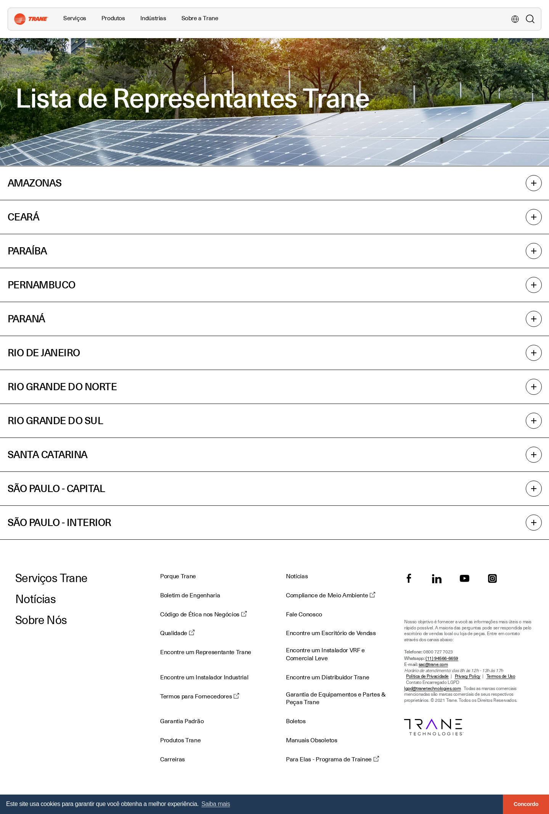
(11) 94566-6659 (441, 658)
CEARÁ (274, 217)
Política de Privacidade (427, 676)
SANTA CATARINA (274, 454)
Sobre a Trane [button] (199, 18)
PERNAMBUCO (274, 285)
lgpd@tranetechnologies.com (432, 689)
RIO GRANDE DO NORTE (274, 386)
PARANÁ (274, 319)
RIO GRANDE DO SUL (274, 420)
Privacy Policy (467, 676)
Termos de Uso (500, 676)
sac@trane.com (433, 665)
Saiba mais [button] (215, 804)
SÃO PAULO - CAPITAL (274, 488)
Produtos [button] (113, 18)
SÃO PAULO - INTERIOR (274, 522)
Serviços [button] (74, 18)
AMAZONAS (274, 183)
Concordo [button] (526, 804)
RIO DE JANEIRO (274, 352)
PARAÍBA (274, 251)
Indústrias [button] (153, 18)
